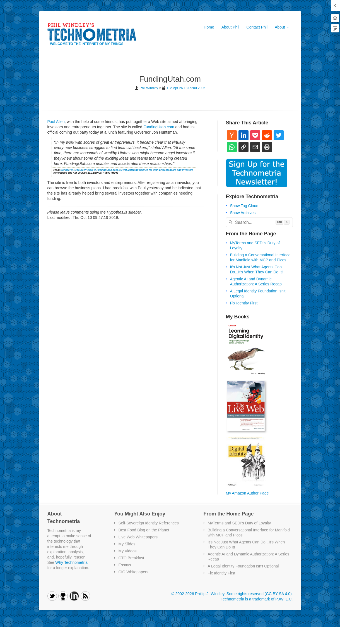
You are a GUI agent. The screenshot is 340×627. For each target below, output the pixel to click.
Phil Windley (149, 88)
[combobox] (259, 222)
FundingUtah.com (158, 127)
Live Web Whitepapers (138, 537)
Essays (125, 565)
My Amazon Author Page (247, 493)
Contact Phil (257, 27)
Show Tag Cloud (244, 206)
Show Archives (243, 212)
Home (209, 27)
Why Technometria (71, 562)
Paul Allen (56, 121)
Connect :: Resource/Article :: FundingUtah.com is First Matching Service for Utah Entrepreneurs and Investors (127, 170)
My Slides (127, 544)
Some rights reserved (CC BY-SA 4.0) (259, 593)
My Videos (128, 551)
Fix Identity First (244, 303)
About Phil (230, 27)
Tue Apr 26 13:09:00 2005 (186, 88)
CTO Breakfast (131, 558)
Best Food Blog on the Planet (144, 530)
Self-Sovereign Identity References (149, 523)
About (282, 27)
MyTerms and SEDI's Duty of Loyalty (239, 523)
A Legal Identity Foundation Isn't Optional (243, 566)
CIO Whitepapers (133, 572)
